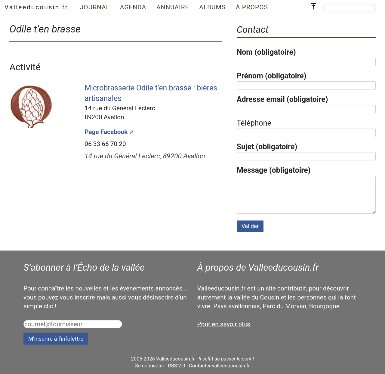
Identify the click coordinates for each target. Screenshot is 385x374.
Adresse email (282, 99)
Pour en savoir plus (223, 324)
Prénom (271, 75)
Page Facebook (106, 131)
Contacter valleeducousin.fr (219, 366)
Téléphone (254, 123)
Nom (266, 52)
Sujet (267, 146)
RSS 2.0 (176, 366)
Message (274, 170)
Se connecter (149, 366)
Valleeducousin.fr (36, 7)
